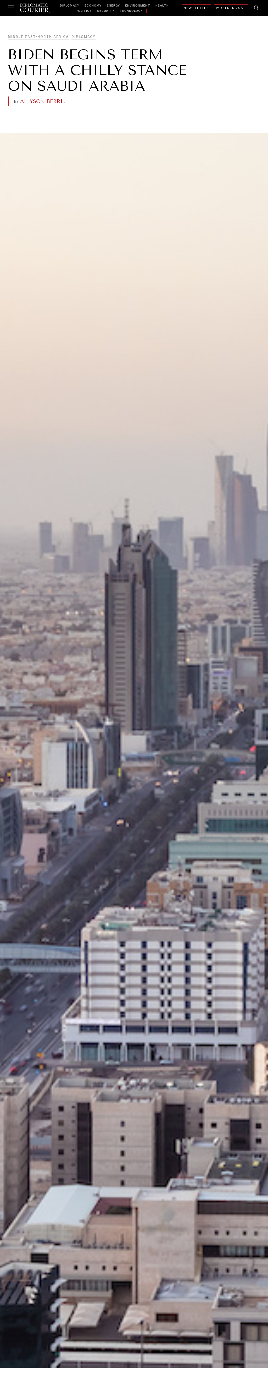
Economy (93, 5)
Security (105, 11)
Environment (137, 5)
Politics (84, 11)
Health (162, 5)
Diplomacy (69, 5)
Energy (113, 5)
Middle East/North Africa (38, 37)
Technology (131, 11)
